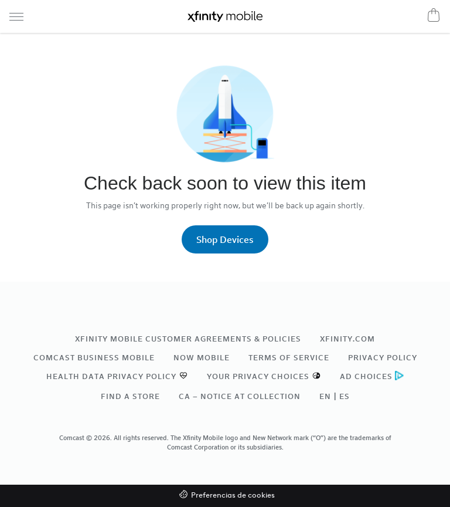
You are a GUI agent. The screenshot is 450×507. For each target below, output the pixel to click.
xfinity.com (347, 338)
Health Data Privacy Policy (111, 376)
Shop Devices (225, 239)
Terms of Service (288, 357)
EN (325, 396)
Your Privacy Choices (258, 376)
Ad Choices (366, 376)
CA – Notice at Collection (240, 396)
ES (344, 396)
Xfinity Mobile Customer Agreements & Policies (188, 338)
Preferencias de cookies (233, 495)
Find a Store (130, 396)
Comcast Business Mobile (94, 357)
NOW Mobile (201, 357)
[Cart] (434, 15)
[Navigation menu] (16, 16)
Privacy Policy (382, 357)
